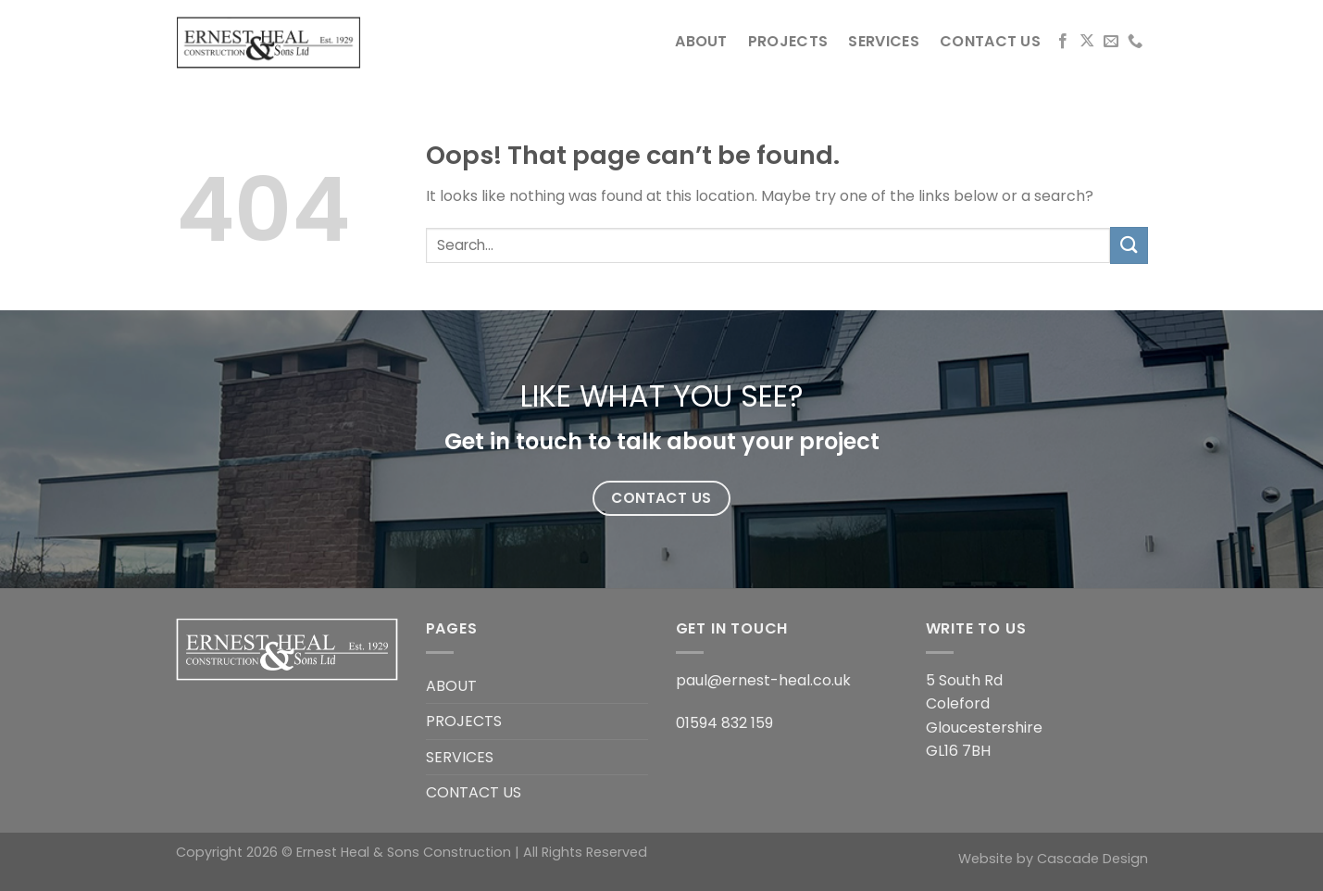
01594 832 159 (724, 723)
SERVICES (883, 41)
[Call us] (1135, 41)
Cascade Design (1092, 858)
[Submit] (1128, 245)
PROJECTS (788, 41)
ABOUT (701, 41)
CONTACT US (990, 41)
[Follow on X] (1087, 41)
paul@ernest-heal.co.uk (763, 680)
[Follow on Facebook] (1062, 41)
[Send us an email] (1111, 41)
